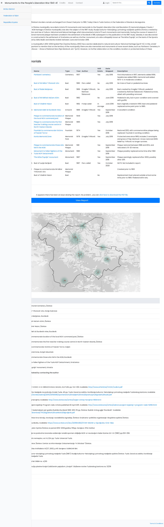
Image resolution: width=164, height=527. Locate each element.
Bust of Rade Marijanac (71, 102)
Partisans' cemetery (70, 79)
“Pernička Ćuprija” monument (69, 203)
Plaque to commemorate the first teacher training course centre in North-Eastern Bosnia (72, 153)
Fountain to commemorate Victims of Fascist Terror (72, 163)
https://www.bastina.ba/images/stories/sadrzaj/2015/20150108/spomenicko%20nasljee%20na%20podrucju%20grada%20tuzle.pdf (90, 429)
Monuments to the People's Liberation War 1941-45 (31, 2)
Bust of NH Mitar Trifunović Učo (69, 94)
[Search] (129, 3)
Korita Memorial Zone (71, 171)
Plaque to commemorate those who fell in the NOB (72, 186)
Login (106, 3)
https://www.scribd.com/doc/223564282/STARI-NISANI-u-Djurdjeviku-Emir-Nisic (112, 462)
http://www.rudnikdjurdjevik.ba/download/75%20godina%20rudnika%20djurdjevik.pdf (71, 449)
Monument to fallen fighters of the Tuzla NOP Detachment (72, 196)
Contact (79, 3)
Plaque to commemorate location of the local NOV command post (72, 143)
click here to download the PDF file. (129, 242)
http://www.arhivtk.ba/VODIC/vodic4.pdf (137, 419)
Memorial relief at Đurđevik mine (69, 133)
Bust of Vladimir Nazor (71, 124)
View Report (97, 248)
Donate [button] (157, 3)
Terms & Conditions (156, 523)
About (70, 3)
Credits (62, 3)
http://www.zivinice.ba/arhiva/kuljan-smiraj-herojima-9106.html (106, 434)
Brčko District (9, 9)
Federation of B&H (10, 15)
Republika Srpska (10, 22)
